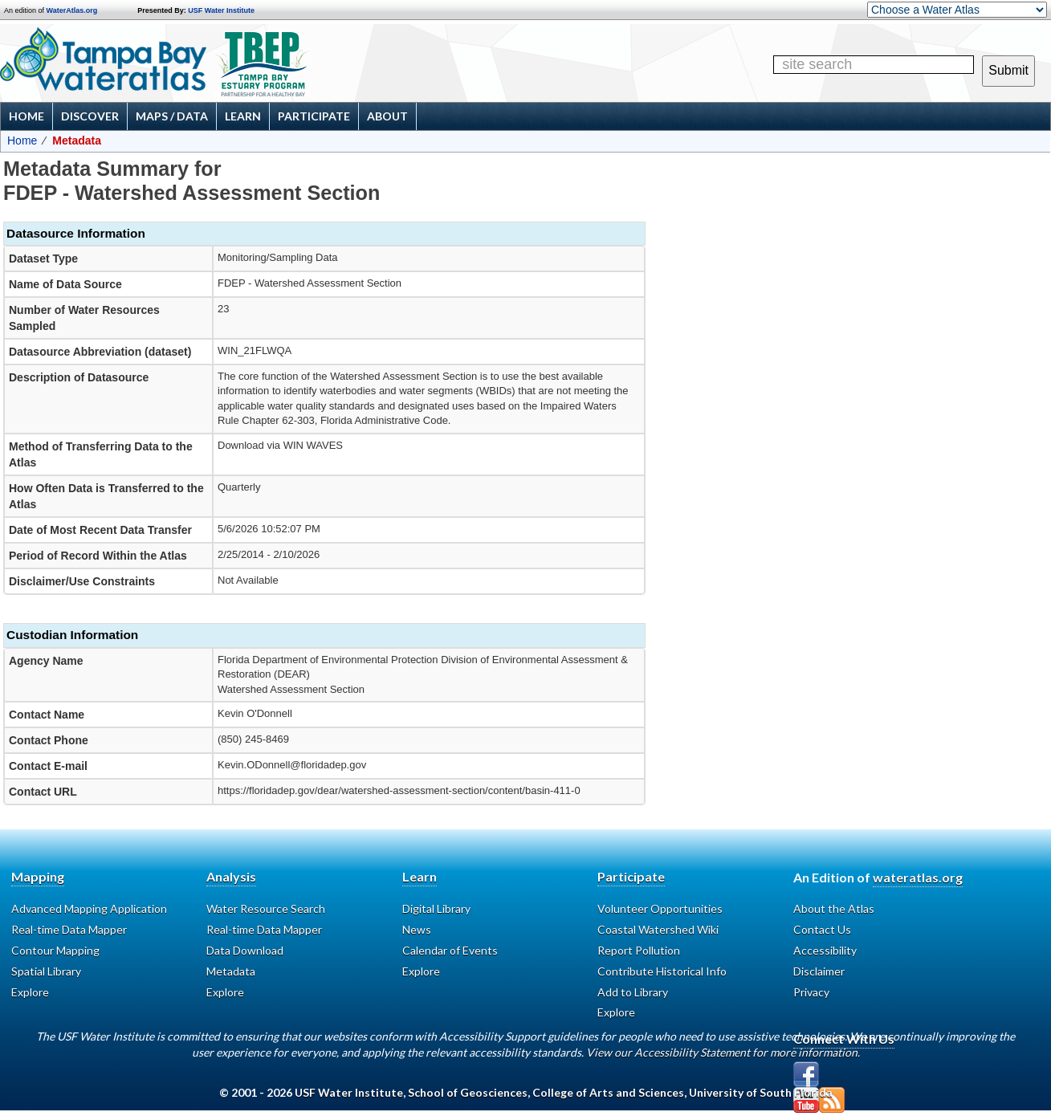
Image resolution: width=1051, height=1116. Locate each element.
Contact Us (822, 929)
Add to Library (632, 992)
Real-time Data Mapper (69, 929)
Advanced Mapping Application (89, 908)
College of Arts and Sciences (608, 1092)
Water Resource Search (265, 908)
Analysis (231, 876)
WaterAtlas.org (72, 10)
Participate (314, 116)
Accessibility (825, 950)
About (387, 116)
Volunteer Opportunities (660, 908)
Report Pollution (638, 950)
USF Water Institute (221, 10)
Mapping (37, 876)
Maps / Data (172, 116)
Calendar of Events (450, 950)
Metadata (230, 971)
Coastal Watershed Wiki (658, 929)
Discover (90, 116)
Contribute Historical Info (662, 971)
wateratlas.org (918, 877)
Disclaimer (819, 971)
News (416, 929)
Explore (30, 992)
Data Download (244, 950)
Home (26, 116)
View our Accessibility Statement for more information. (723, 1052)
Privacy (811, 992)
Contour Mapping (55, 950)
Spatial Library (46, 971)
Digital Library (436, 908)
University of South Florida (761, 1092)
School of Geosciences (468, 1092)
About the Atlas (833, 908)
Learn (243, 116)
